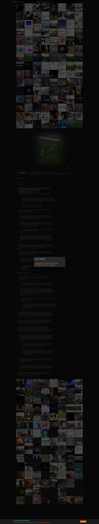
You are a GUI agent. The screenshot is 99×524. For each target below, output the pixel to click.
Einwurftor (64, 173)
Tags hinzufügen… (33, 175)
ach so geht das (45, 173)
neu (26, 1)
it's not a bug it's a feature (34, 173)
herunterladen (51, 171)
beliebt (29, 1)
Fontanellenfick (38, 171)
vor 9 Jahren (32, 171)
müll (32, 1)
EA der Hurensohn (55, 173)
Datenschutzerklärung (46, 522)
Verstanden (83, 521)
